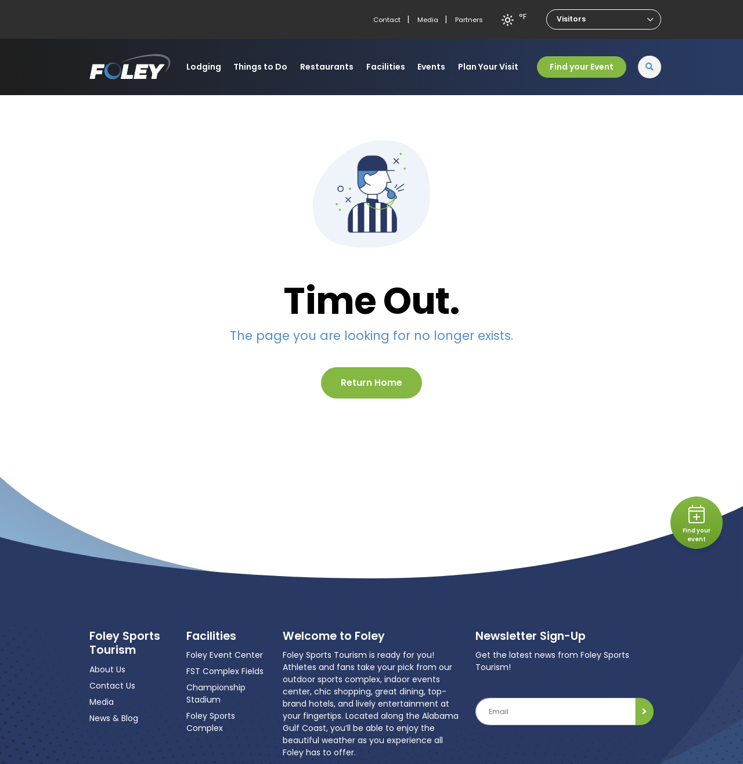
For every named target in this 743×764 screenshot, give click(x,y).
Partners (469, 19)
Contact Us (112, 685)
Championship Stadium (216, 693)
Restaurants (327, 67)
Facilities (385, 67)
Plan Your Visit (488, 67)
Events (431, 67)
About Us (107, 669)
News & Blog (113, 718)
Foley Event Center (224, 655)
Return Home (371, 382)
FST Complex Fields (225, 671)
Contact (387, 19)
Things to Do (260, 67)
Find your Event (582, 67)
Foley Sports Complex (210, 722)
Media (427, 19)
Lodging (203, 67)
